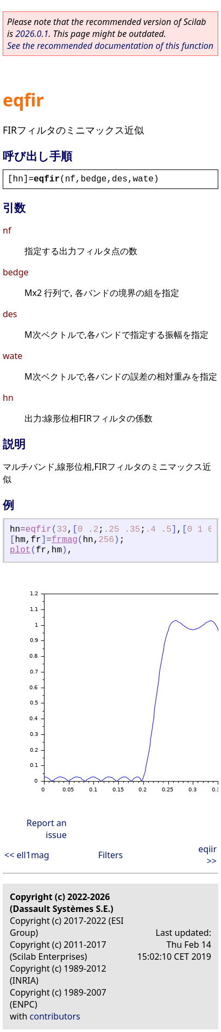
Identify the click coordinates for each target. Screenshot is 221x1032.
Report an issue (47, 829)
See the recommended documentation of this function (110, 46)
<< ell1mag (26, 855)
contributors (55, 1016)
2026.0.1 (31, 34)
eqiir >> (207, 855)
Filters (110, 855)
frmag (65, 540)
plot (20, 550)
